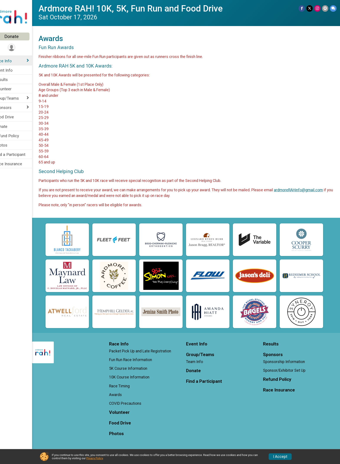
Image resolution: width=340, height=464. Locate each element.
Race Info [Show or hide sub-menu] (12, 61)
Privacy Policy (94, 458)
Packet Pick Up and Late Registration (147, 351)
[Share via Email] (325, 8)
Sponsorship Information (286, 362)
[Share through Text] (333, 8)
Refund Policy (15, 136)
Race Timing (126, 386)
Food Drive (13, 117)
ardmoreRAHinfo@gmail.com (307, 190)
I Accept (280, 456)
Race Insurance (17, 164)
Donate (20, 36)
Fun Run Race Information (137, 360)
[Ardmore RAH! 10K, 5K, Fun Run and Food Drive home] (20, 16)
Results (10, 79)
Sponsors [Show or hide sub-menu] (12, 107)
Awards (122, 395)
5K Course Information (135, 368)
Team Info (199, 362)
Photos (9, 145)
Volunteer (12, 89)
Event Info (12, 70)
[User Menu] (21, 48)
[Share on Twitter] (310, 8)
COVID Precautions (132, 403)
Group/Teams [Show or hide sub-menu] (15, 98)
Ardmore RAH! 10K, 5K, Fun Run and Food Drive (140, 8)
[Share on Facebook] (302, 8)
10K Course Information (136, 377)
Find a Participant (18, 154)
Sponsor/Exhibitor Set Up (286, 370)
